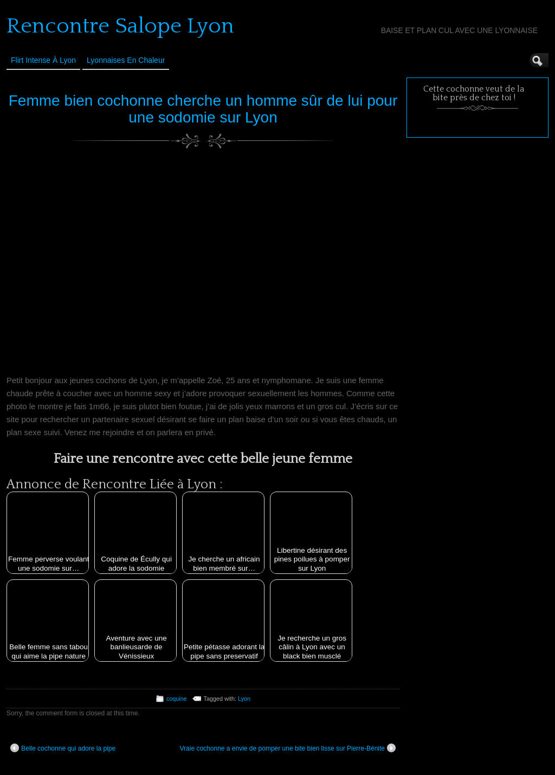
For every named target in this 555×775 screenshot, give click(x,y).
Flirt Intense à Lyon (43, 60)
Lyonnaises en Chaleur (126, 60)
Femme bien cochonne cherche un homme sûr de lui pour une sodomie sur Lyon (203, 109)
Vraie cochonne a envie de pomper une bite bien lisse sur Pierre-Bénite (288, 748)
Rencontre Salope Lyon (120, 26)
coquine (176, 698)
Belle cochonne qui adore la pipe (62, 748)
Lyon (244, 698)
